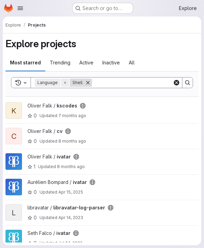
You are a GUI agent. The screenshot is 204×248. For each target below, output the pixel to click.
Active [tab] (86, 62)
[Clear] (176, 83)
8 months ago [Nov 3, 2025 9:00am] (71, 166)
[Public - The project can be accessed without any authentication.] (83, 105)
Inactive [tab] (111, 62)
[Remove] (88, 83)
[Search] (134, 83)
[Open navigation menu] (20, 8)
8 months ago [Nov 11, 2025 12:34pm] (72, 141)
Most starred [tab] (25, 62)
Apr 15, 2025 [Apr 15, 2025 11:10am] (70, 192)
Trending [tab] (60, 62)
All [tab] (132, 62)
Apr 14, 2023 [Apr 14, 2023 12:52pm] (70, 217)
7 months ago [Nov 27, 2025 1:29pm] (72, 115)
